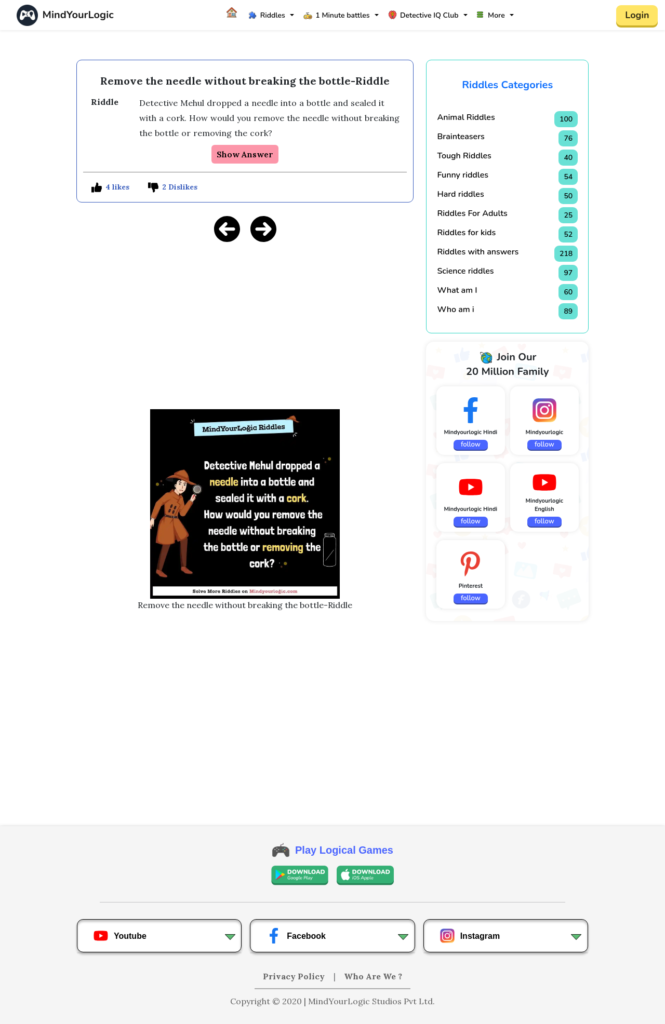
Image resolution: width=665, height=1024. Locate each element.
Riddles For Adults (472, 213)
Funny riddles (462, 175)
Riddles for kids (466, 232)
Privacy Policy (295, 976)
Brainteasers (460, 136)
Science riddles (465, 271)
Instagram (470, 936)
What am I (457, 290)
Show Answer (245, 154)
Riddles (266, 15)
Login (637, 15)
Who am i (455, 309)
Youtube (120, 936)
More (491, 15)
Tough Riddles (464, 155)
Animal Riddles (466, 117)
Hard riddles (460, 194)
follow (471, 444)
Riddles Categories (507, 85)
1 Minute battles (336, 15)
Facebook (296, 936)
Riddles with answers (477, 252)
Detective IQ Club (423, 15)
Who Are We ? (373, 976)
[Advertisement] (245, 324)
